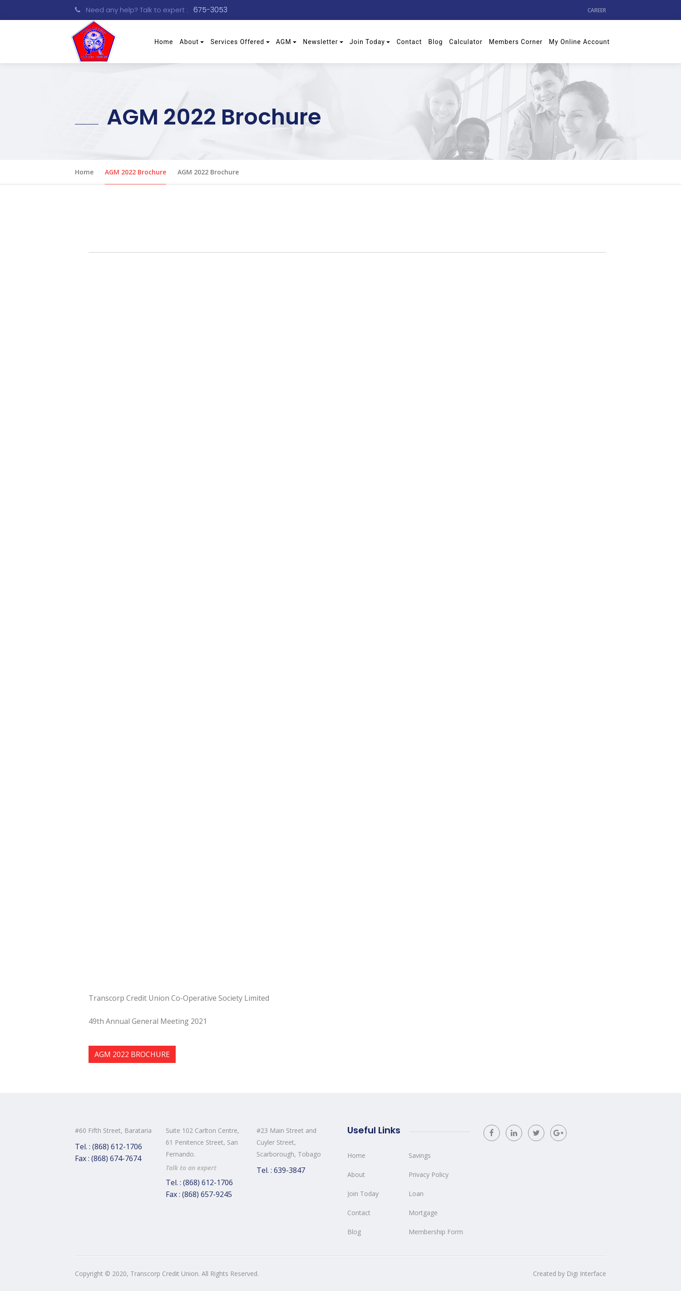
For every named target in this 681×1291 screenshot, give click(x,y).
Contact (409, 41)
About (356, 1174)
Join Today (363, 1193)
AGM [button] (283, 41)
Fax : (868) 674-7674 (108, 1158)
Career (596, 10)
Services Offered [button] (237, 41)
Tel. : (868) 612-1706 (108, 1147)
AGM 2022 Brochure (135, 172)
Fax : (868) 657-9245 (199, 1194)
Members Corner (516, 41)
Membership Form (436, 1231)
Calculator (465, 41)
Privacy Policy (429, 1174)
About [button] (189, 41)
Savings (420, 1155)
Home (165, 40)
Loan (416, 1193)
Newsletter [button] (320, 41)
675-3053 (210, 10)
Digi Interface (586, 1273)
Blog (435, 41)
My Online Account (579, 41)
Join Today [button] (367, 41)
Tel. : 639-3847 (281, 1170)
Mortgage (423, 1212)
